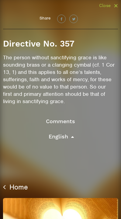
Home (15, 187)
